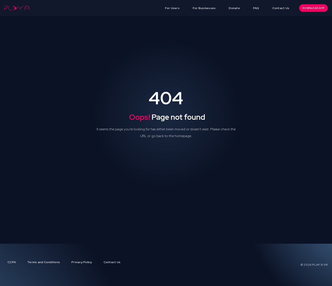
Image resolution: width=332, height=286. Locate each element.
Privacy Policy (81, 262)
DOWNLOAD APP (313, 8)
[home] (16, 8)
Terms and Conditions (43, 262)
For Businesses (204, 8)
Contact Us (280, 8)
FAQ (256, 8)
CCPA (11, 262)
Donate (234, 8)
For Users (172, 8)
